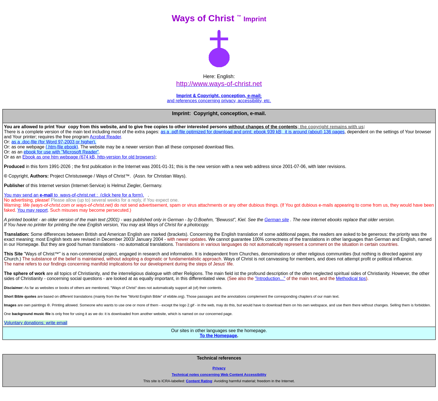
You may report (32, 210)
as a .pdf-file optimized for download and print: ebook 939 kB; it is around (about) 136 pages (253, 131)
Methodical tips (351, 278)
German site (277, 219)
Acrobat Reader (105, 136)
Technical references (219, 358)
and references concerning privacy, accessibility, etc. (219, 100)
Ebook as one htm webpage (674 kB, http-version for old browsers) (88, 157)
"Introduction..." (270, 278)
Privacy (218, 368)
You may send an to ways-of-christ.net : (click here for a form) (73, 195)
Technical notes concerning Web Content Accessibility (219, 374)
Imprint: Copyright (194, 113)
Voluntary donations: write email (35, 322)
